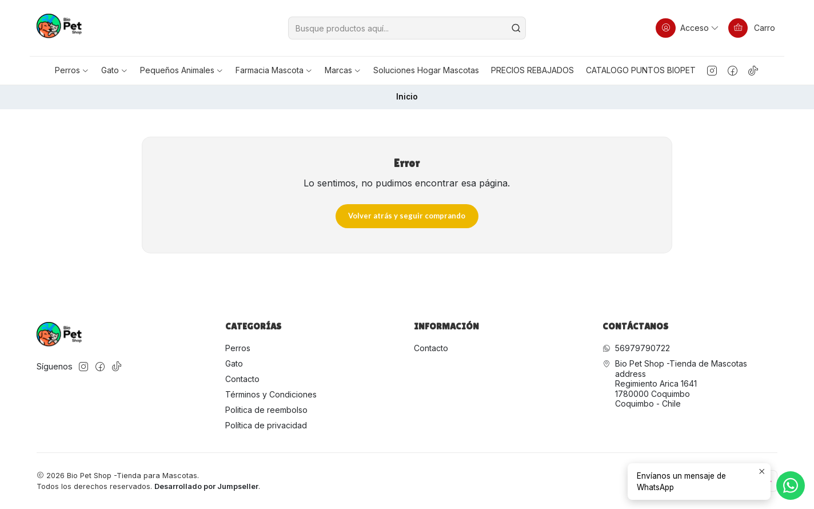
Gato (234, 363)
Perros (237, 348)
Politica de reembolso (266, 410)
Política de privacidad (266, 425)
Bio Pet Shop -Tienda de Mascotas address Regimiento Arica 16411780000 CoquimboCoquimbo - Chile (674, 383)
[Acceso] (688, 28)
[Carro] (751, 28)
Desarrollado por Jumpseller (206, 486)
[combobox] (407, 28)
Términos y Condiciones (271, 394)
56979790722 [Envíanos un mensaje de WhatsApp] (636, 348)
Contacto (242, 379)
